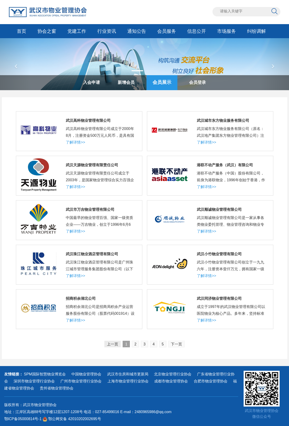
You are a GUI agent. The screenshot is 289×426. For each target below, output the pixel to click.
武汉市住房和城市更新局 (127, 374)
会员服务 (166, 31)
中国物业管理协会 (86, 374)
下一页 (176, 344)
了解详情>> (75, 142)
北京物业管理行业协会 (172, 374)
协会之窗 (46, 31)
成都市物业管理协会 (171, 381)
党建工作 (76, 31)
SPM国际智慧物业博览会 (45, 374)
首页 (21, 31)
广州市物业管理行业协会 (81, 381)
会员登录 (197, 82)
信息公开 (196, 31)
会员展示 (162, 82)
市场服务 (226, 31)
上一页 (112, 344)
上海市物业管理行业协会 (128, 381)
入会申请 (91, 82)
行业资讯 (106, 31)
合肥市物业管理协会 (210, 381)
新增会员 (126, 82)
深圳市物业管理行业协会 (34, 381)
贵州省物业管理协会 (56, 388)
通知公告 (136, 31)
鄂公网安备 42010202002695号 (72, 419)
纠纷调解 (256, 31)
